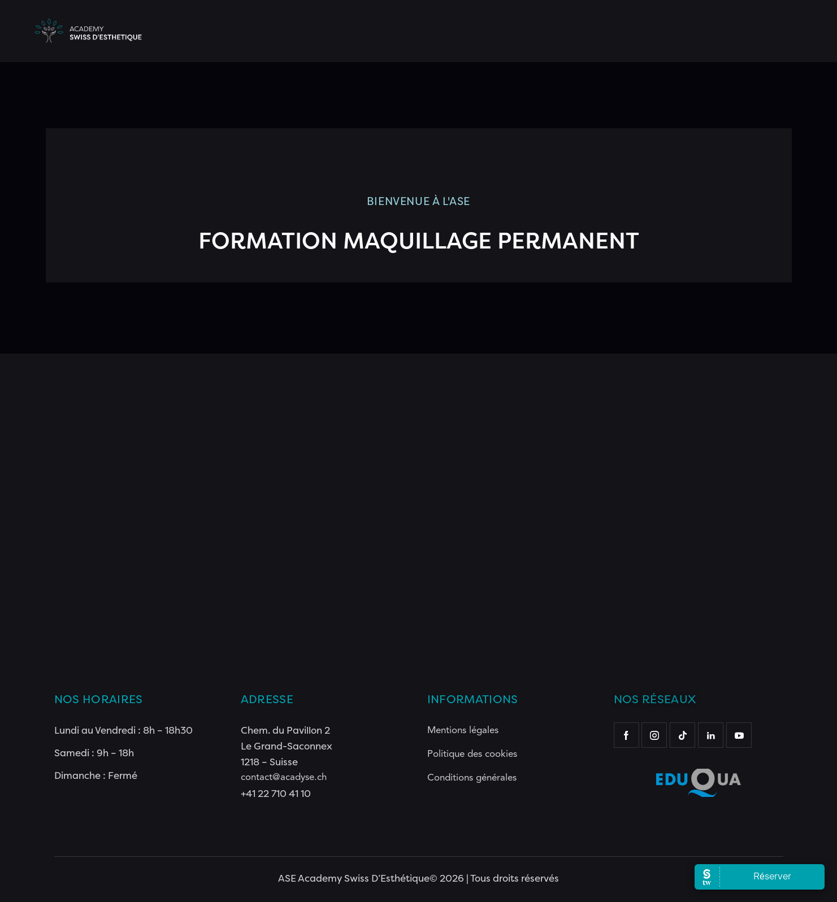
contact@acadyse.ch (284, 777)
